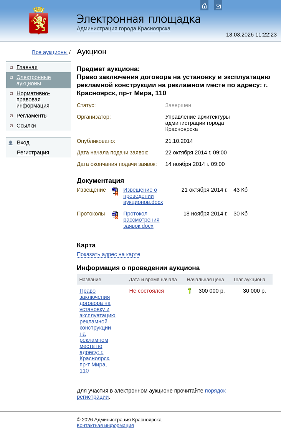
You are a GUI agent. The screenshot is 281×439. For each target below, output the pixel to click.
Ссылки (26, 126)
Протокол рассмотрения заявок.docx (141, 219)
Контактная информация (105, 425)
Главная (27, 67)
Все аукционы (50, 52)
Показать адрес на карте (108, 254)
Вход (23, 142)
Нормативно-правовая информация (33, 99)
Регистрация (33, 152)
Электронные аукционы (34, 80)
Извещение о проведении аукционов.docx (143, 196)
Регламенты (32, 116)
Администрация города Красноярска (123, 28)
